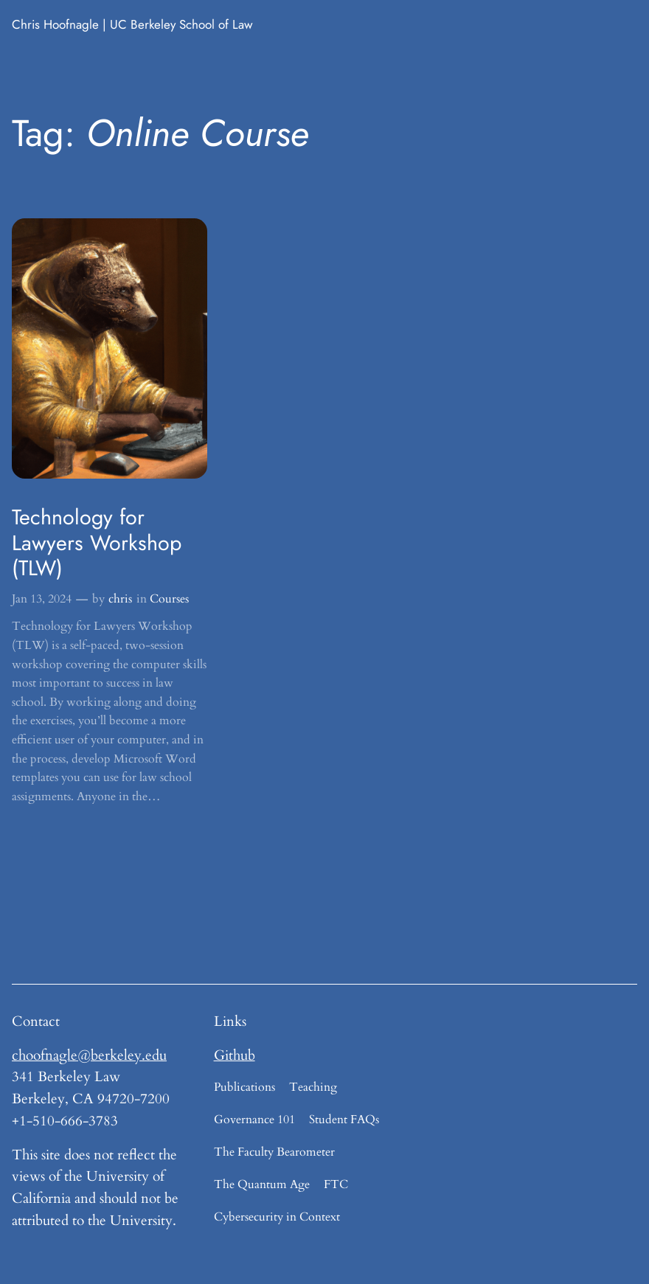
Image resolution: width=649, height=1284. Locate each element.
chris (120, 599)
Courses (169, 599)
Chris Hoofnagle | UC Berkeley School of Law (132, 24)
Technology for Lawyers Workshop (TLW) (96, 542)
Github (234, 1055)
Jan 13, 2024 (42, 599)
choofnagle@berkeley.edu (89, 1055)
